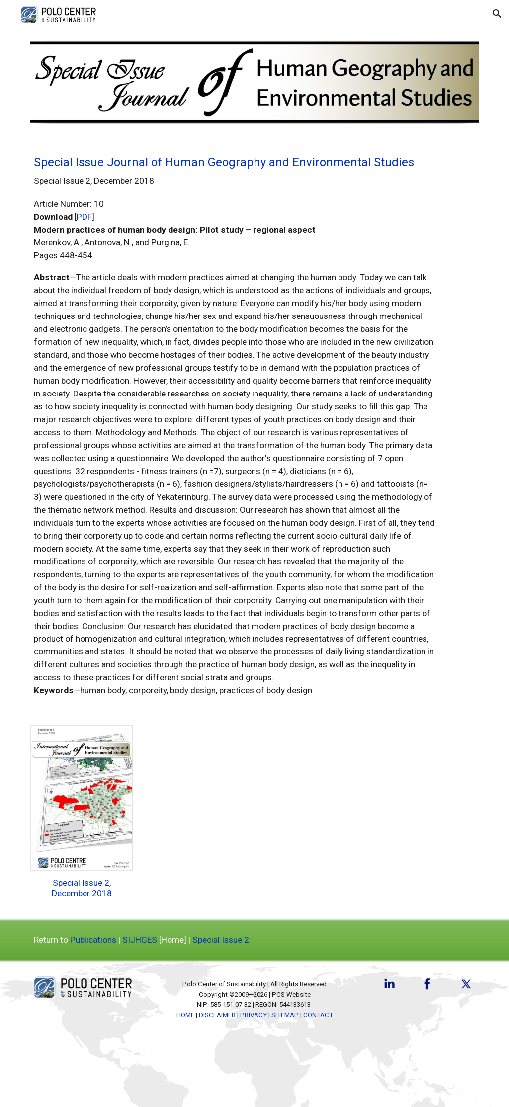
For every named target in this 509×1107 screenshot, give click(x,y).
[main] (235, 425)
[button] (497, 14)
